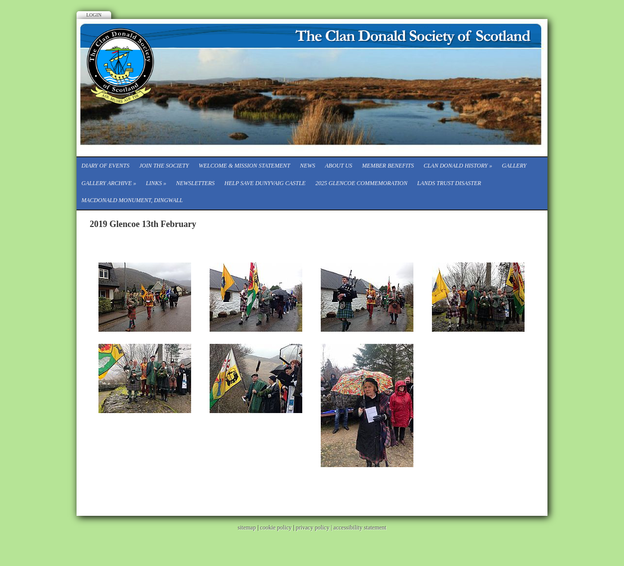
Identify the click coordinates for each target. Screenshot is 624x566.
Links (156, 183)
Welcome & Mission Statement (244, 165)
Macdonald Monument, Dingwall (132, 200)
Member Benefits (388, 165)
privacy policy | (314, 527)
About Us (338, 165)
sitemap (247, 527)
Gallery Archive (108, 183)
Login (93, 15)
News (307, 165)
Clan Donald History (458, 165)
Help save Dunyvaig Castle (265, 183)
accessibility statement (359, 527)
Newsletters (195, 183)
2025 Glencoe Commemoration (361, 183)
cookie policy (276, 527)
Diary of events (105, 165)
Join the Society (164, 165)
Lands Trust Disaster (449, 183)
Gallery (514, 165)
